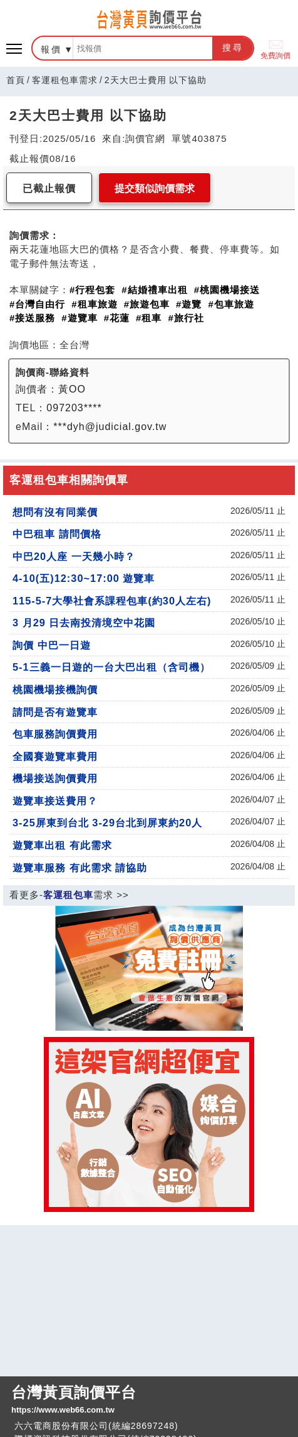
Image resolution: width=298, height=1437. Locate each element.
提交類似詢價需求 (155, 188)
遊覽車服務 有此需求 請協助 (80, 867)
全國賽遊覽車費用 (55, 756)
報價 (51, 49)
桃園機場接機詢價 (55, 689)
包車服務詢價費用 (55, 733)
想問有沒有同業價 (55, 512)
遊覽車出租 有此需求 (62, 845)
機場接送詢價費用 (55, 778)
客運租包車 (68, 894)
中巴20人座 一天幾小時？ (74, 556)
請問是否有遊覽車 (55, 712)
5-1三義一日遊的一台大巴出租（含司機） (111, 667)
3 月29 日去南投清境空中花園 (84, 622)
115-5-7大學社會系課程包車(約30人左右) (112, 600)
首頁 (15, 80)
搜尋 (233, 48)
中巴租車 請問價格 (57, 533)
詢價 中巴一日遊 (52, 645)
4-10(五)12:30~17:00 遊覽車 (84, 578)
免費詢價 (275, 48)
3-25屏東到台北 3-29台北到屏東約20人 (107, 822)
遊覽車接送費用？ (55, 800)
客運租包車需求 (65, 80)
